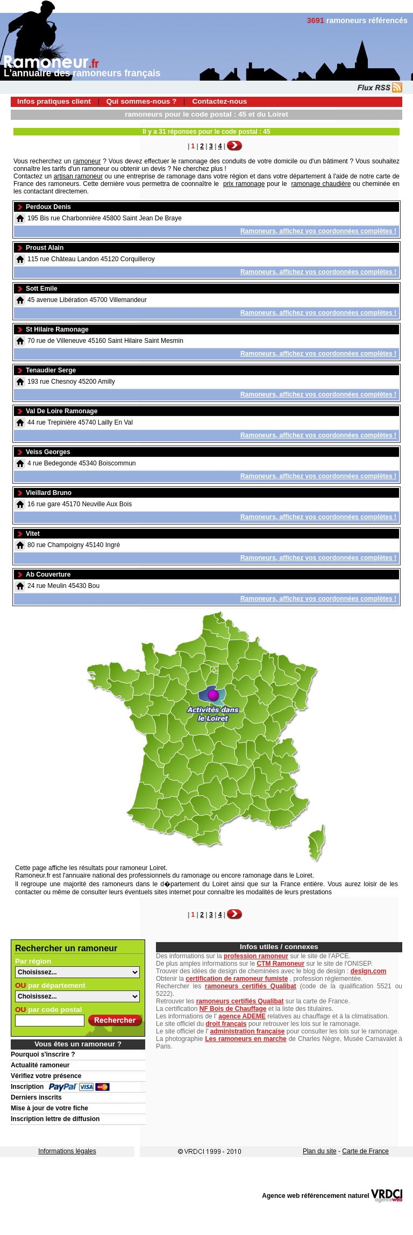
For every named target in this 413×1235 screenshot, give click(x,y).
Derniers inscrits (36, 1097)
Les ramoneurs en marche (245, 1039)
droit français (226, 1024)
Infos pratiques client (54, 101)
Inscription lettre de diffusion (55, 1119)
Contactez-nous (219, 101)
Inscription (27, 1086)
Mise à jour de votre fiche (49, 1108)
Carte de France (365, 1151)
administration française (247, 1031)
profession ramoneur (256, 956)
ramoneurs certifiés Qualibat (250, 986)
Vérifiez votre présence (46, 1076)
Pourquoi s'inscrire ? (43, 1054)
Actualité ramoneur (40, 1065)
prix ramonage (244, 184)
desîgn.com (369, 971)
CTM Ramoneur (280, 963)
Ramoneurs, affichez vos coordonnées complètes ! (318, 231)
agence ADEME (242, 1016)
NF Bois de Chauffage (233, 1009)
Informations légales (67, 1151)
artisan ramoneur (78, 176)
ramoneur (87, 161)
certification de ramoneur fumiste (237, 978)
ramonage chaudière (321, 184)
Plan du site (320, 1151)
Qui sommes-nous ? (141, 101)
